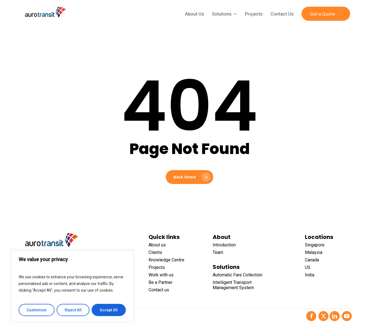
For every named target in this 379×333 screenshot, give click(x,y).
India (309, 275)
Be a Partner (160, 282)
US (307, 267)
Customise (36, 310)
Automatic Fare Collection (237, 275)
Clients (155, 252)
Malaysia (313, 252)
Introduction (224, 245)
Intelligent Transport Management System (233, 285)
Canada (312, 260)
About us (157, 245)
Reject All (73, 310)
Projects (157, 267)
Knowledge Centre (166, 260)
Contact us (159, 289)
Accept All (109, 310)
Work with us (161, 275)
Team (218, 252)
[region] (72, 286)
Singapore (315, 245)
